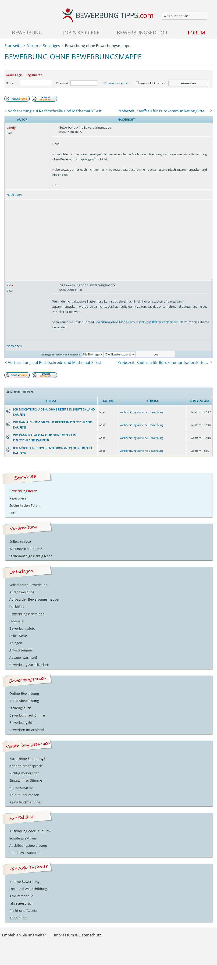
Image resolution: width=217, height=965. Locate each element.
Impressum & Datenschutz (77, 935)
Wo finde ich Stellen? (25, 549)
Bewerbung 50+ (21, 722)
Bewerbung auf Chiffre (27, 715)
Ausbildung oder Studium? (30, 831)
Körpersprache (21, 787)
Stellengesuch (20, 708)
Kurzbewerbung (22, 592)
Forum (196, 32)
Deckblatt (16, 606)
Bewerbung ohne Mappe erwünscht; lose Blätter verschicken (136, 322)
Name (10, 83)
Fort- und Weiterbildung (28, 889)
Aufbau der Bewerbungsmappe (34, 599)
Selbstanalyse (20, 541)
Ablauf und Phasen (24, 795)
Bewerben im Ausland (26, 730)
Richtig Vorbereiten (24, 773)
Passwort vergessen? (117, 83)
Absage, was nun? (23, 657)
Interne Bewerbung (24, 881)
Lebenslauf (18, 621)
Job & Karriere (81, 32)
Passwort (62, 83)
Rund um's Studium (24, 852)
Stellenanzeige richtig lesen (31, 556)
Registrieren (34, 75)
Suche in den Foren (24, 505)
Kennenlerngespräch (25, 766)
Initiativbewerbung (24, 701)
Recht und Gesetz (23, 910)
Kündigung (18, 918)
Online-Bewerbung (24, 693)
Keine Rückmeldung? (25, 802)
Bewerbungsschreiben (27, 614)
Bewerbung (27, 32)
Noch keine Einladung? (27, 758)
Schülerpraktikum (23, 838)
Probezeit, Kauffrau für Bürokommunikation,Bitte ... (162, 111)
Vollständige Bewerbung (28, 585)
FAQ (12, 512)
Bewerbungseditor (142, 32)
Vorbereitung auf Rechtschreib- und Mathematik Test (55, 111)
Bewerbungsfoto (22, 628)
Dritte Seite (18, 635)
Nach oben (14, 194)
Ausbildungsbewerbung (28, 845)
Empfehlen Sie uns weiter (24, 935)
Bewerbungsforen (23, 491)
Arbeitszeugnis (21, 650)
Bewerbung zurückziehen (29, 664)
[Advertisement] (109, 240)
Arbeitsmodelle (21, 896)
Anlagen (15, 643)
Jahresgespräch (21, 903)
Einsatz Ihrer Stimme (25, 780)
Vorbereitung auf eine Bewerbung (142, 412)
